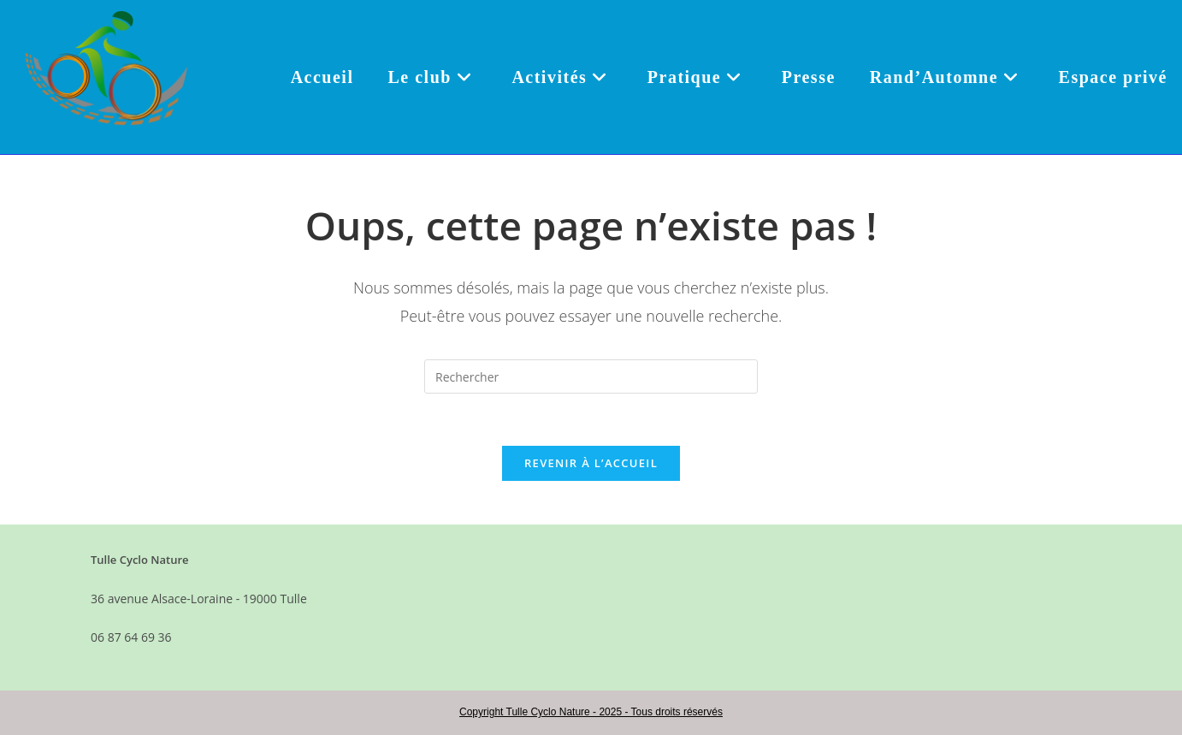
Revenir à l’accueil (591, 463)
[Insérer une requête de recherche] (591, 376)
